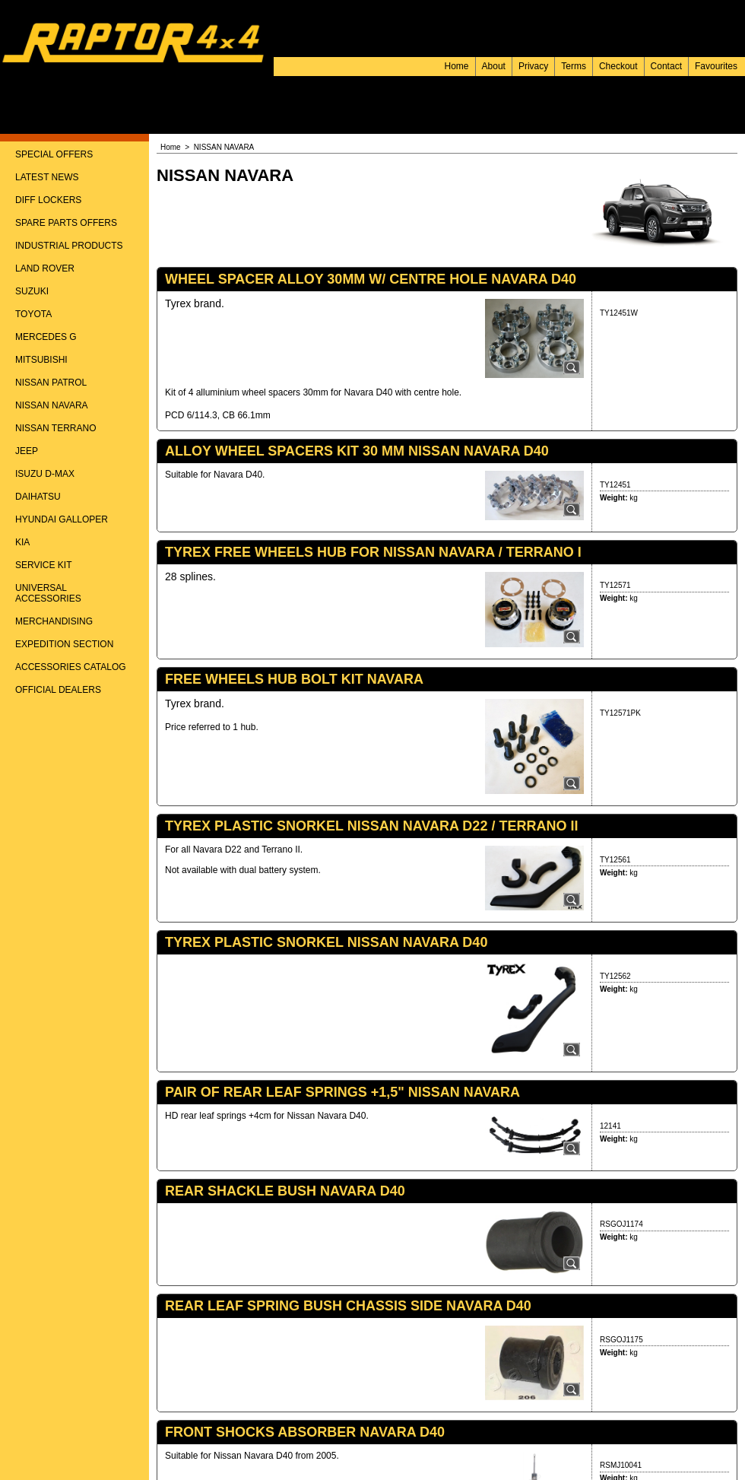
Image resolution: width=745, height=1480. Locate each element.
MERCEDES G (46, 337)
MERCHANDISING (54, 621)
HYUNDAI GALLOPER (61, 519)
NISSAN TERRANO (55, 428)
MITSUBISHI (41, 359)
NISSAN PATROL (51, 382)
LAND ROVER (44, 268)
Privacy (533, 66)
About (494, 66)
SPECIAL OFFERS (54, 154)
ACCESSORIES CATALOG (70, 667)
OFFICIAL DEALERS (58, 689)
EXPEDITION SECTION (64, 644)
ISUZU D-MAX (44, 473)
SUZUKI (32, 291)
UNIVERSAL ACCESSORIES (48, 593)
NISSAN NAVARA (51, 405)
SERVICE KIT (43, 565)
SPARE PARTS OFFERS (66, 223)
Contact (666, 66)
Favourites (716, 66)
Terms (573, 66)
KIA (22, 542)
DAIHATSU (38, 496)
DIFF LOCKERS (48, 200)
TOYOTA (33, 314)
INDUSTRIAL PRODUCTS (69, 245)
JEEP (26, 451)
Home (457, 66)
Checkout (618, 66)
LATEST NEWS (47, 177)
